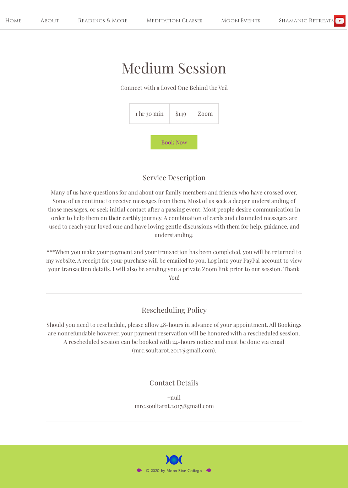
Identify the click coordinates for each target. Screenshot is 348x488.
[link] (174, 142)
